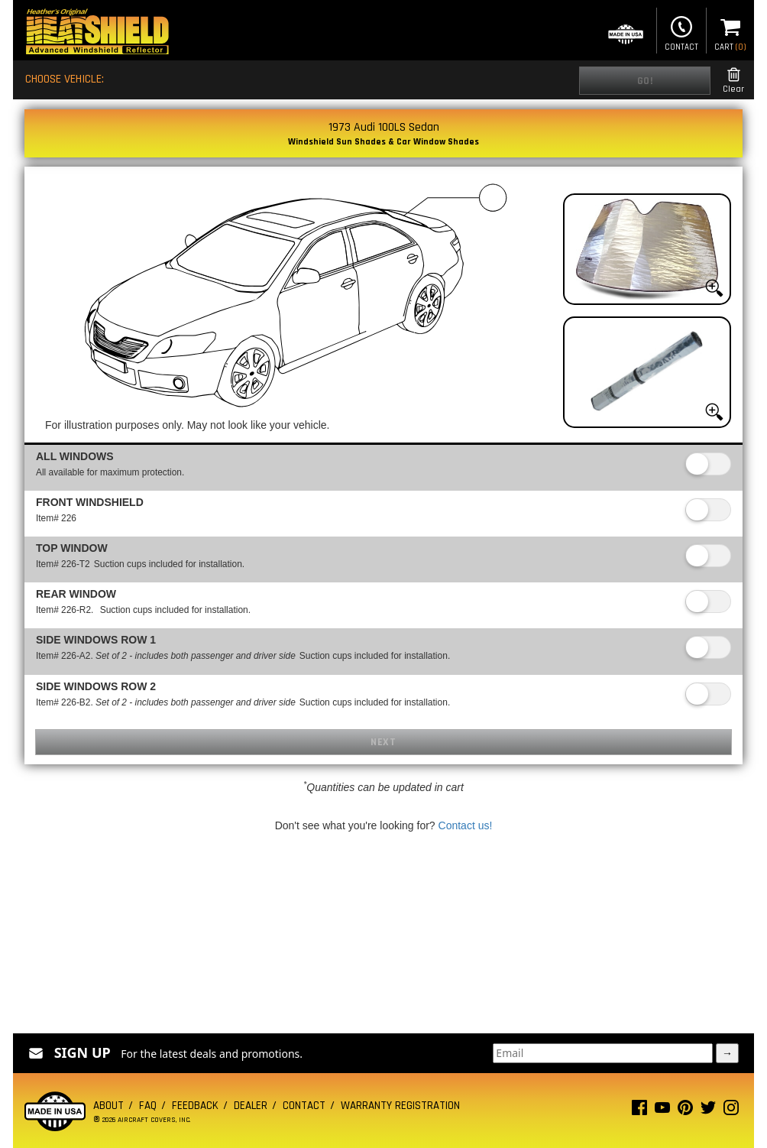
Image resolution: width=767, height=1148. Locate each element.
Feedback (195, 1105)
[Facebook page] (639, 1111)
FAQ (148, 1105)
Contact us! (466, 825)
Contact (681, 32)
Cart (730, 32)
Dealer (250, 1105)
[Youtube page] (662, 1111)
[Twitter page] (708, 1111)
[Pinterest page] (685, 1111)
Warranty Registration (400, 1105)
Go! (645, 81)
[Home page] (97, 33)
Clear (733, 80)
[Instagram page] (731, 1111)
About (108, 1105)
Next (383, 742)
